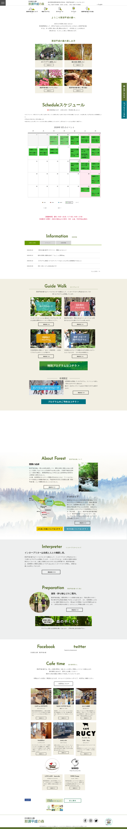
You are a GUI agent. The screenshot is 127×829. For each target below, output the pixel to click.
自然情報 (63, 242)
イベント (48, 242)
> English (99, 4)
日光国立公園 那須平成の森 (38, 652)
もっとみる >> (95, 271)
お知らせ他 (32, 242)
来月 (59, 208)
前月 (45, 208)
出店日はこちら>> (63, 683)
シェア (28, 800)
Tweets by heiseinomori (70, 650)
